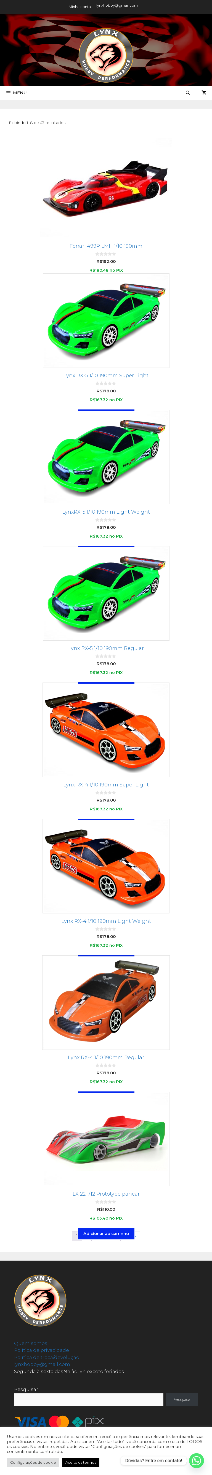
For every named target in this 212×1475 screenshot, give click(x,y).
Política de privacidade (41, 1350)
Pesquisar (26, 1389)
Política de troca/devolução (46, 1357)
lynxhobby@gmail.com (117, 5)
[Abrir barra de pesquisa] (188, 93)
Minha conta (80, 6)
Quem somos (30, 1343)
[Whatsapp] (196, 1460)
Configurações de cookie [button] (33, 1462)
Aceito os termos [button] (80, 1462)
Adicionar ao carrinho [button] (106, 1233)
